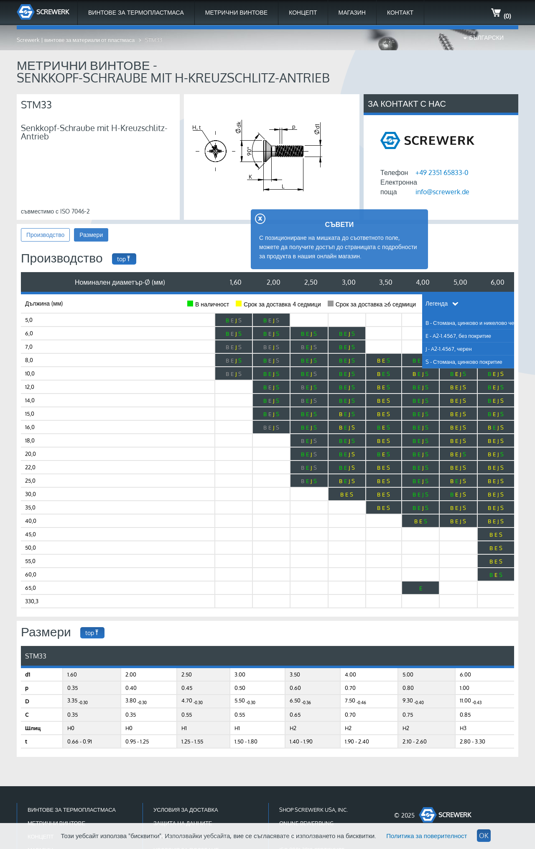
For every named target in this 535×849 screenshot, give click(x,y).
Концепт (303, 12)
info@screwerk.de (442, 192)
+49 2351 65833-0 (442, 172)
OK (484, 835)
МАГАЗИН (352, 12)
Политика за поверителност (426, 836)
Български (486, 37)
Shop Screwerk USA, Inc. (313, 809)
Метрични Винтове (236, 12)
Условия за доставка (185, 809)
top (124, 258)
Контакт (400, 12)
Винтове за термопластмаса (136, 12)
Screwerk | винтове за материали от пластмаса (76, 39)
